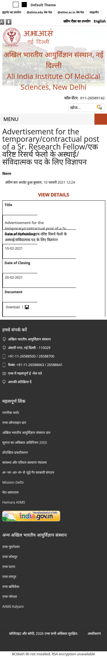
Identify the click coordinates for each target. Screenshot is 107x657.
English (100, 21)
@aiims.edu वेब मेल (39, 12)
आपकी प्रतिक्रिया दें (19, 381)
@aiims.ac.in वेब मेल (71, 12)
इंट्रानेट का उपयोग (12, 12)
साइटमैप (94, 12)
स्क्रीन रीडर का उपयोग (76, 21)
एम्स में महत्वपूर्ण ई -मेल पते (25, 373)
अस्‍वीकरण (94, 633)
